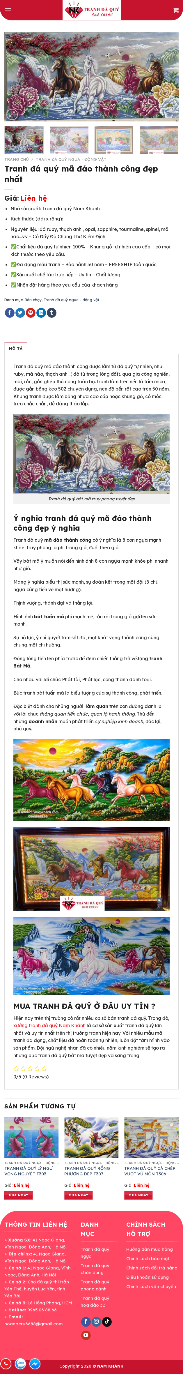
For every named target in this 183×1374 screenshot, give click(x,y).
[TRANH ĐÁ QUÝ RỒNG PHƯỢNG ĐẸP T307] (91, 1137)
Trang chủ (16, 159)
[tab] (15, 348)
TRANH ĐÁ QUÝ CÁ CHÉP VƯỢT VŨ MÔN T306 (149, 1171)
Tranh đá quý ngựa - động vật (71, 159)
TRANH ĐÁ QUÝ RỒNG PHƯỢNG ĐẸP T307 (87, 1171)
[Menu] (7, 10)
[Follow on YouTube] (86, 1336)
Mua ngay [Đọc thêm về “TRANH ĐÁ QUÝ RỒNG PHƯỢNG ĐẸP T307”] (78, 1195)
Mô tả (15, 348)
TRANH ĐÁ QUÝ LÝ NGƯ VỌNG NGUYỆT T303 (28, 1171)
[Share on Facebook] (10, 313)
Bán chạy (33, 299)
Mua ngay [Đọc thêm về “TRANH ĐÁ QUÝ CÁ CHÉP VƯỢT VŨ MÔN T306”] (138, 1195)
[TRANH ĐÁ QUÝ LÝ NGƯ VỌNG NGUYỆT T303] (31, 1137)
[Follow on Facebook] (86, 1322)
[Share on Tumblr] (51, 313)
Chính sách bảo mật (148, 1258)
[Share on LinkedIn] (41, 313)
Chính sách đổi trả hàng (151, 1268)
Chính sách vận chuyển (151, 1286)
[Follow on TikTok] (107, 1322)
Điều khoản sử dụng (147, 1277)
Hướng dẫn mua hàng (149, 1249)
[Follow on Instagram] (96, 1322)
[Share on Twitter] (20, 313)
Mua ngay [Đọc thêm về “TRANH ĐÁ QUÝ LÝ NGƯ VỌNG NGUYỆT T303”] (19, 1195)
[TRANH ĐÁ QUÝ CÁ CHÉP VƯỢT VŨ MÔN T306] (151, 1137)
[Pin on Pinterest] (30, 313)
